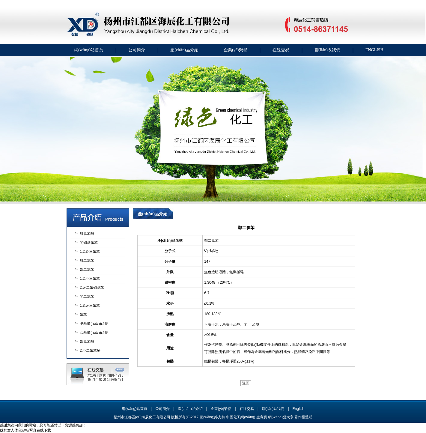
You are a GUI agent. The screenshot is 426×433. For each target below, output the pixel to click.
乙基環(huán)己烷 (94, 332)
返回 (245, 383)
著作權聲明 (303, 417)
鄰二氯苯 (87, 269)
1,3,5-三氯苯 (90, 305)
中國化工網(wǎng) (240, 417)
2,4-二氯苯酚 (90, 350)
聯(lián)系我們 (327, 50)
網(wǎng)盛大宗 (280, 417)
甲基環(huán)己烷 (94, 323)
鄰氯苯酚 (87, 341)
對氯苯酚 (87, 233)
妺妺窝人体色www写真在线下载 (25, 430)
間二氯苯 (87, 296)
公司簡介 (136, 50)
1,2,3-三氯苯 (90, 251)
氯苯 (83, 314)
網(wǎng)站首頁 (88, 50)
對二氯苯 (87, 260)
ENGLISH (374, 50)
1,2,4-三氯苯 (90, 278)
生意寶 (261, 417)
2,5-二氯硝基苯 (92, 287)
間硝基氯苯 (89, 242)
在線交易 (281, 50)
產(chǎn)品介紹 (184, 50)
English (298, 409)
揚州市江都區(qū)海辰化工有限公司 (142, 417)
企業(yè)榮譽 (235, 50)
